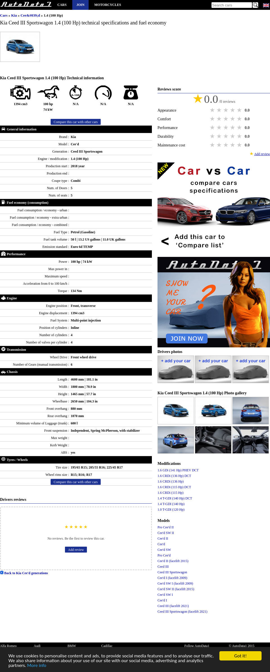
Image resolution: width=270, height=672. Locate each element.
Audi (37, 646)
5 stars (240, 110)
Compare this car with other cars (76, 122)
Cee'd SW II (166, 533)
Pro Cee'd (164, 555)
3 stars (226, 110)
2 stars (219, 110)
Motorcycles (107, 5)
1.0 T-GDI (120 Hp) (171, 510)
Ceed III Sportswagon (172, 572)
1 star (213, 110)
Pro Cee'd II (166, 527)
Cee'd (161, 544)
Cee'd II (163, 538)
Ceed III (163, 567)
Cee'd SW (164, 550)
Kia (14, 15)
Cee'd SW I (165, 595)
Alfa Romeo (8, 646)
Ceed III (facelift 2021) (173, 606)
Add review (76, 550)
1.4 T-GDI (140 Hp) (171, 504)
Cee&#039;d (31, 15)
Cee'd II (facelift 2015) (173, 561)
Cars (62, 5)
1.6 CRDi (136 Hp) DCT (174, 476)
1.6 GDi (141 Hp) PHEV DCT (178, 470)
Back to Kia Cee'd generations (24, 573)
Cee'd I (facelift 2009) (172, 578)
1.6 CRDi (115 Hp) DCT (174, 487)
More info (36, 666)
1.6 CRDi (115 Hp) (170, 493)
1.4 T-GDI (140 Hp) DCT (175, 498)
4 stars (233, 110)
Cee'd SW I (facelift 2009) (175, 583)
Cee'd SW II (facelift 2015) (176, 589)
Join (80, 5)
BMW (72, 646)
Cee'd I (162, 600)
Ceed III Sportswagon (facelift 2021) (182, 612)
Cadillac (106, 646)
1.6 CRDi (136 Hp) (171, 481)
